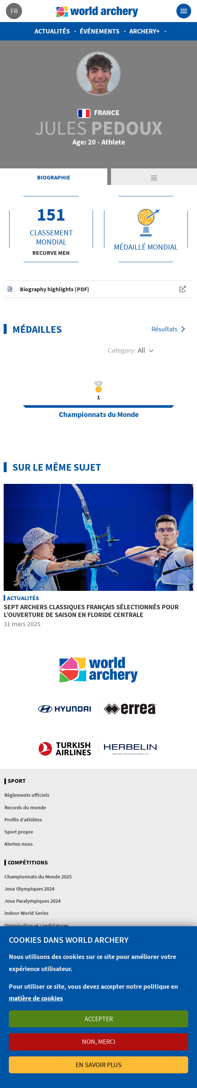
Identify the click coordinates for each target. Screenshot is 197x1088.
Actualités (52, 31)
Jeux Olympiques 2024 (29, 888)
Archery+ (144, 31)
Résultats (164, 329)
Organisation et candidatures (36, 925)
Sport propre (18, 831)
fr (14, 11)
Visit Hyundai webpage (64, 708)
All (141, 350)
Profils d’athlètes (23, 819)
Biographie (53, 177)
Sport (17, 781)
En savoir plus (99, 1064)
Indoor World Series (26, 913)
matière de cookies (36, 998)
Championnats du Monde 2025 (38, 876)
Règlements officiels (26, 795)
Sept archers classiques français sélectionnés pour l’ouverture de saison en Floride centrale (91, 611)
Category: (122, 350)
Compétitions (28, 862)
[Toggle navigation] (183, 11)
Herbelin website (130, 748)
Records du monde (25, 807)
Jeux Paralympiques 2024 (32, 901)
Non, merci (98, 1041)
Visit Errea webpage (130, 708)
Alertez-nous (18, 844)
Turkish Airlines (64, 748)
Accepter (99, 1018)
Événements (99, 31)
